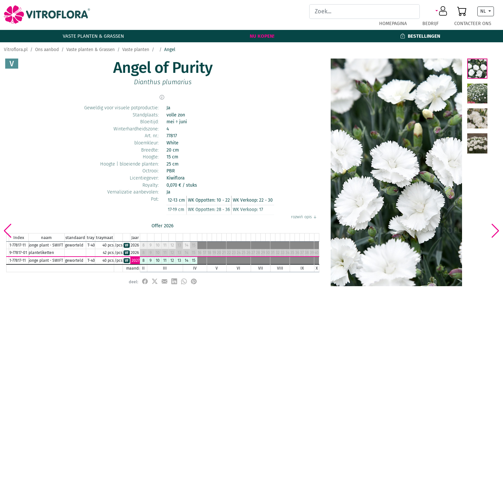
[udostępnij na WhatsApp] (184, 281)
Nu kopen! (262, 36)
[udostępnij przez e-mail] (164, 281)
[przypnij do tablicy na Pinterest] (194, 281)
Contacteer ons (472, 23)
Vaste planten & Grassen (93, 36)
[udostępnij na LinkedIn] (174, 281)
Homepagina (393, 23)
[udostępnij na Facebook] (145, 281)
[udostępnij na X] (155, 281)
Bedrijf (430, 23)
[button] (442, 11)
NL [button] (483, 11)
